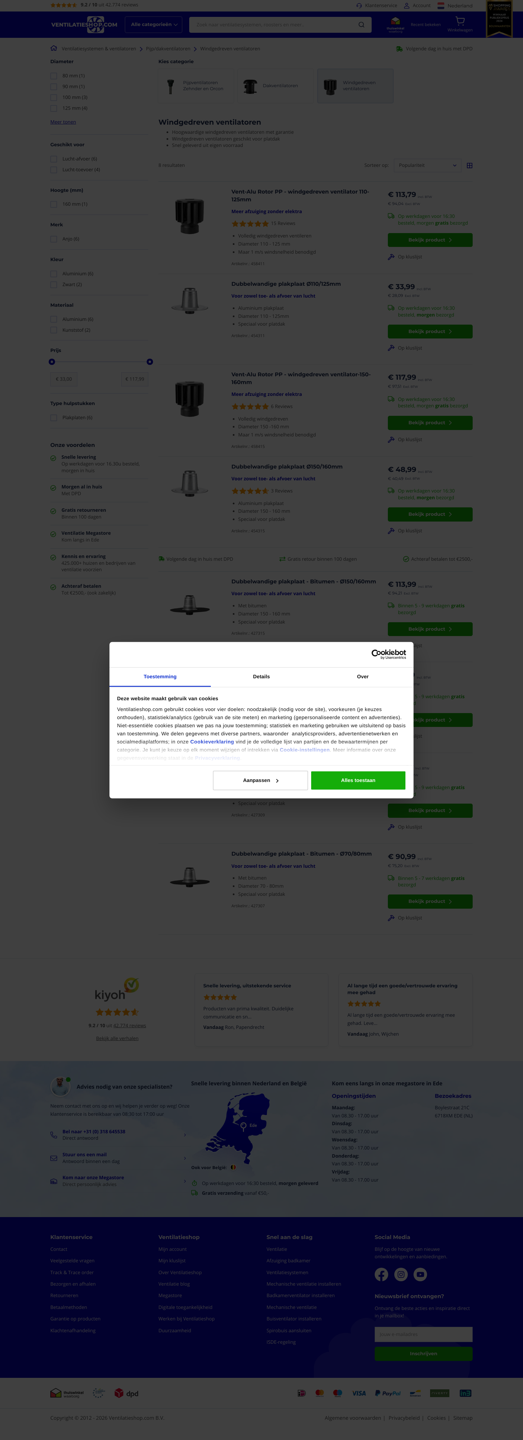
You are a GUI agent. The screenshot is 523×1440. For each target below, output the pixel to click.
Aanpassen (260, 780)
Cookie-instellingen (305, 750)
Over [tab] (363, 676)
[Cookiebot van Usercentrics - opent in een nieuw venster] (376, 655)
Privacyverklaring (217, 758)
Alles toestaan (358, 780)
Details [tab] (261, 676)
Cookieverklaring (212, 741)
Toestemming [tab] (160, 676)
